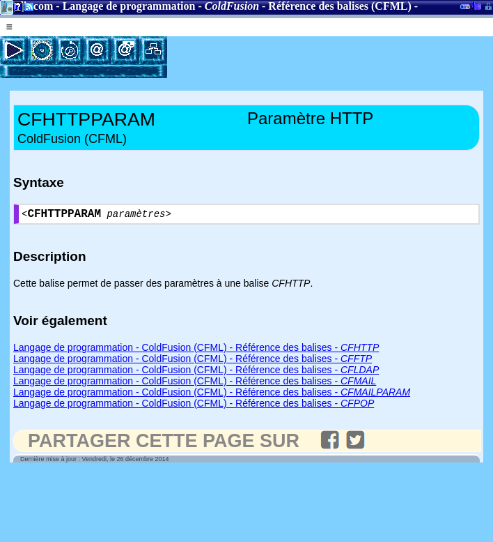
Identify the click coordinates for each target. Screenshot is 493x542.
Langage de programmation (129, 6)
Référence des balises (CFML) (339, 6)
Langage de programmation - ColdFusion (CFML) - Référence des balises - (196, 350)
